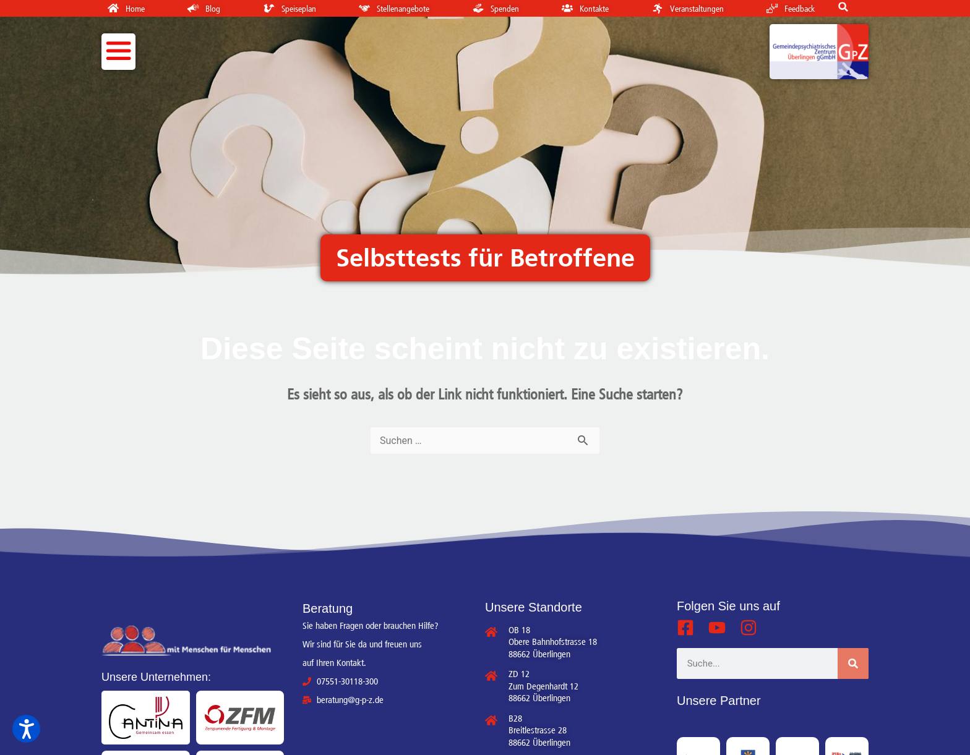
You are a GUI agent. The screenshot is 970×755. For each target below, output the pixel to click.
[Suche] (853, 663)
